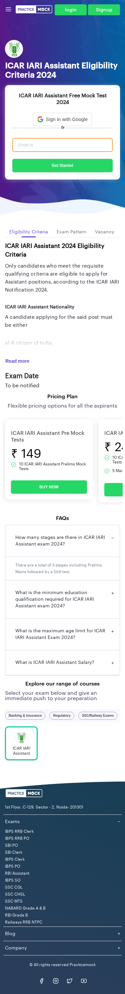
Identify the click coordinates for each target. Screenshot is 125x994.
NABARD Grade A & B (25, 908)
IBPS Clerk (15, 859)
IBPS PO (12, 866)
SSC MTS (14, 901)
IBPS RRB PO (17, 838)
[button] (62, 119)
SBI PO (11, 845)
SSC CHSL (15, 894)
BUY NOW (49, 487)
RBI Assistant (17, 873)
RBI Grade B (16, 915)
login (71, 10)
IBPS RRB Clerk (19, 831)
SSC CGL (14, 887)
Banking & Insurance (25, 715)
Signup (104, 10)
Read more (17, 361)
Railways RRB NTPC (23, 922)
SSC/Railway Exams (98, 715)
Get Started (62, 165)
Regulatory (61, 715)
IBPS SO (13, 880)
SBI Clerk (13, 852)
